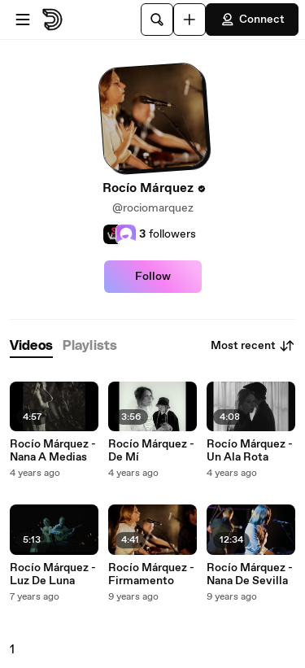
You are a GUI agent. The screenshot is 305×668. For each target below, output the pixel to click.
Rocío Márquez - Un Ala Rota (250, 451)
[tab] (31, 346)
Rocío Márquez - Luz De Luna (53, 574)
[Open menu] (23, 19)
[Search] (157, 19)
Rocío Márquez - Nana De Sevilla (250, 574)
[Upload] (189, 19)
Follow (153, 276)
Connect (252, 19)
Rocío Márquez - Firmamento (151, 574)
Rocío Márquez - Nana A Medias (53, 451)
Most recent (253, 346)
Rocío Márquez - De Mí (151, 451)
